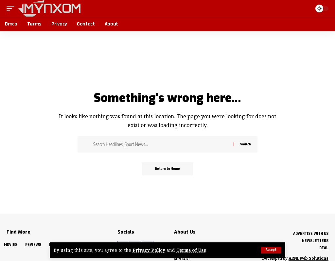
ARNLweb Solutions (308, 258)
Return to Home (167, 169)
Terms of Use (191, 250)
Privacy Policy (148, 250)
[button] (271, 250)
